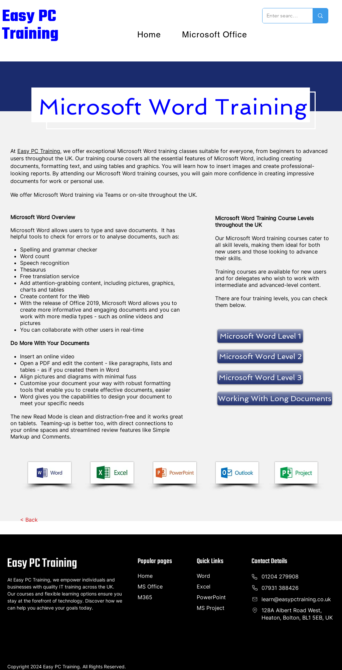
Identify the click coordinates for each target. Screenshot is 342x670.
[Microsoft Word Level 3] (260, 377)
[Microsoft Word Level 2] (260, 356)
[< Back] (29, 519)
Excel (203, 586)
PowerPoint (211, 597)
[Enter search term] (283, 15)
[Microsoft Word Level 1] (260, 336)
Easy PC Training (30, 25)
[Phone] (255, 610)
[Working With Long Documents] (274, 398)
